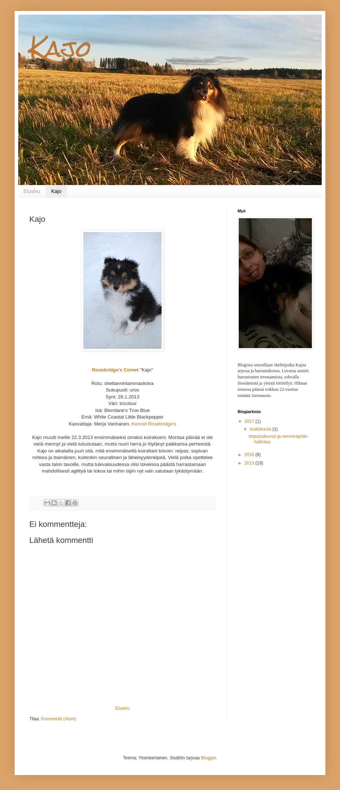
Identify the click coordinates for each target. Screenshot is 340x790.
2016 (250, 454)
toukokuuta (261, 429)
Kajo (60, 48)
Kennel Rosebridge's (154, 424)
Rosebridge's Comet (115, 370)
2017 (250, 421)
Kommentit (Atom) (58, 718)
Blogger (208, 757)
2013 (250, 463)
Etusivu (31, 191)
